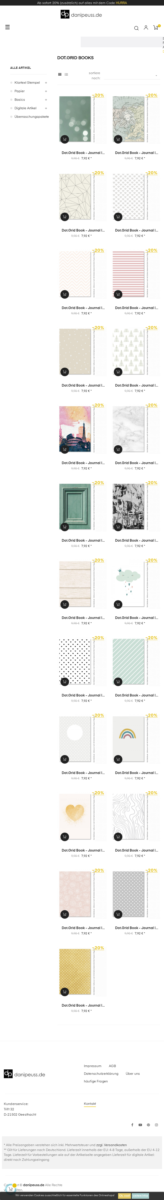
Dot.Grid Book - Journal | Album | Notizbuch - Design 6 (135, 851)
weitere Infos (140, 1196)
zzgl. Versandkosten (111, 1145)
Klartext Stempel (27, 82)
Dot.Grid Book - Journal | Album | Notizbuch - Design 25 (135, 463)
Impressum (92, 1066)
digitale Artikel (26, 108)
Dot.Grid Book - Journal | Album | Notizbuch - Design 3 (81, 1006)
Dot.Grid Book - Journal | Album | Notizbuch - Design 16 (82, 696)
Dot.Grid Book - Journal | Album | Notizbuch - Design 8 (81, 851)
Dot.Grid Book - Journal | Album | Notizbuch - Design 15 (135, 696)
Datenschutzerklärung (101, 1073)
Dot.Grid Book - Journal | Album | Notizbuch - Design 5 (81, 928)
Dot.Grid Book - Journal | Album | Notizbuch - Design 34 (135, 231)
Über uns (133, 1073)
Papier (20, 91)
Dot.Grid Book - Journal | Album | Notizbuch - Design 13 (135, 773)
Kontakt (90, 1103)
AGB (112, 1066)
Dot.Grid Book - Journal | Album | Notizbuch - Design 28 (135, 386)
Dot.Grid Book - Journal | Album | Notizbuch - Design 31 (82, 308)
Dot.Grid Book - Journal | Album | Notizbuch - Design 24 (82, 541)
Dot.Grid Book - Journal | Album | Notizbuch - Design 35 (82, 231)
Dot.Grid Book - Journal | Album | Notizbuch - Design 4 (135, 928)
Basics (20, 99)
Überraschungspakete (31, 116)
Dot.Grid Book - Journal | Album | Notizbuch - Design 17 (135, 618)
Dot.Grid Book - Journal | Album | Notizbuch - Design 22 (135, 541)
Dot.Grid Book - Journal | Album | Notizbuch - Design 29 (82, 386)
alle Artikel (20, 67)
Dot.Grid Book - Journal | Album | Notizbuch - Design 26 (82, 463)
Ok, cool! (124, 1196)
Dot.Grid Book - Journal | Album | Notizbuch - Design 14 (82, 773)
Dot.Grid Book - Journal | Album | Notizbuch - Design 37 (82, 153)
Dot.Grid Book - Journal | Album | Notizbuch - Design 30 (135, 308)
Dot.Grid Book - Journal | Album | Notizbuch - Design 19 (82, 618)
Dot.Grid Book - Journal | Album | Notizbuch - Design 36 (135, 153)
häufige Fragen (96, 1081)
